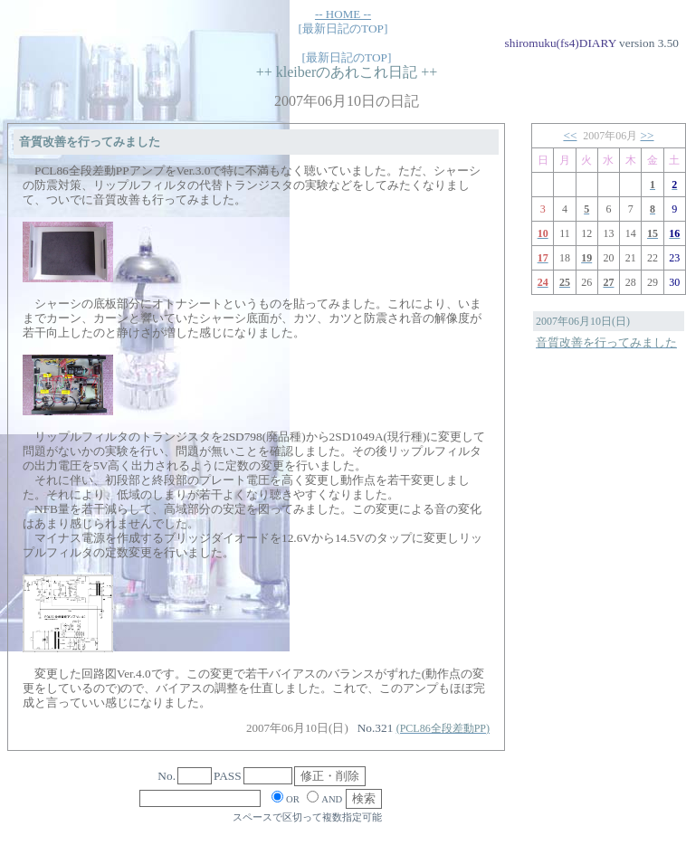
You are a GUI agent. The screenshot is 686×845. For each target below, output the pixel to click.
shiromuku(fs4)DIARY (560, 43)
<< (569, 135)
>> (647, 135)
